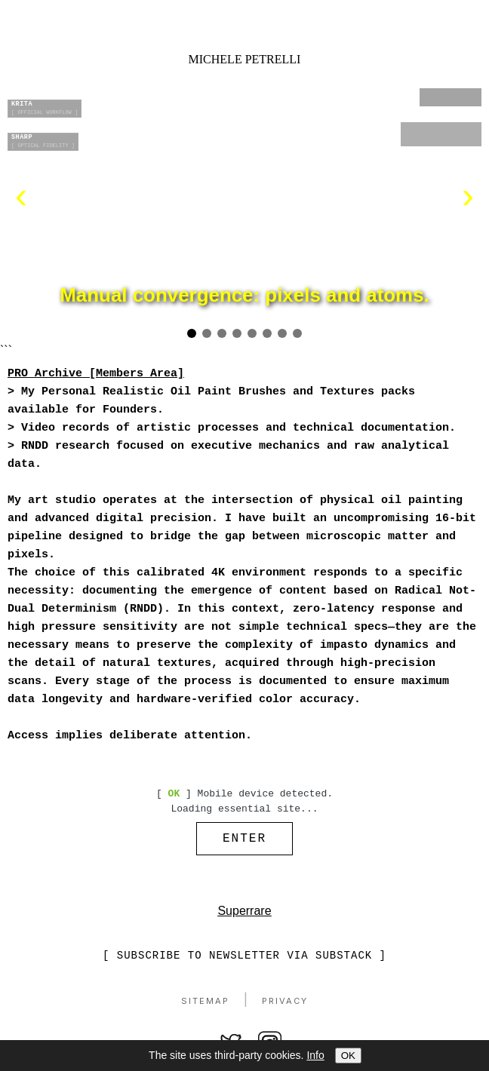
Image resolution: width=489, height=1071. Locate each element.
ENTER (244, 840)
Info (315, 1055)
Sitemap (205, 1004)
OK (348, 1055)
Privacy (285, 1004)
